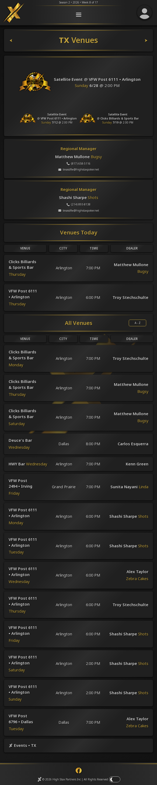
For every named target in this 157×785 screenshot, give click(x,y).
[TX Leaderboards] (141, 46)
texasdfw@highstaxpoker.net (78, 176)
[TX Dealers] (16, 46)
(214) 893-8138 (78, 210)
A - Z (138, 329)
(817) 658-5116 (78, 169)
